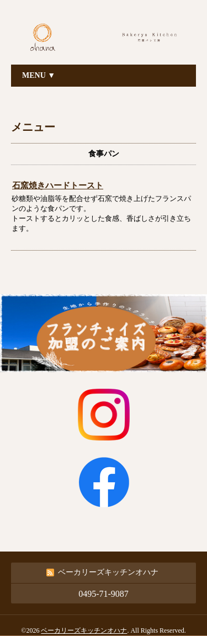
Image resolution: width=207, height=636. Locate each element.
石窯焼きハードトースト (57, 185)
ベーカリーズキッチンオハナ (84, 630)
